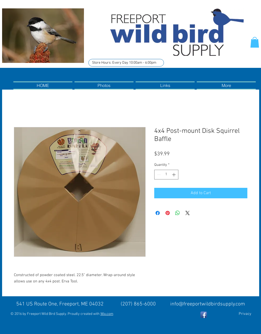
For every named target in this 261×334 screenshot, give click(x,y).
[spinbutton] (166, 174)
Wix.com (106, 314)
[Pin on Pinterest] (167, 213)
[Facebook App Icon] (203, 314)
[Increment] (174, 174)
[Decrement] (158, 174)
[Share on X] (187, 213)
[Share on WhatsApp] (177, 213)
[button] (254, 42)
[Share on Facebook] (158, 213)
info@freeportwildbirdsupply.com (207, 304)
